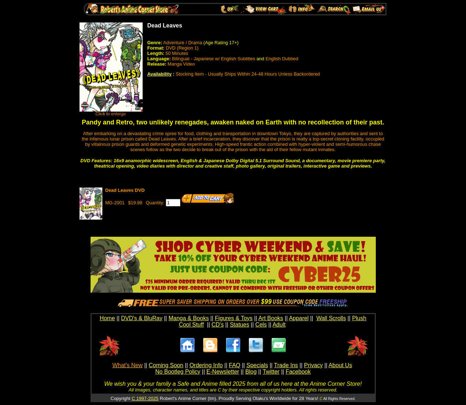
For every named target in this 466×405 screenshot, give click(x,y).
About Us (340, 365)
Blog (251, 372)
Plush (359, 318)
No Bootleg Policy (177, 372)
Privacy (313, 365)
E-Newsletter (222, 372)
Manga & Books (189, 318)
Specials (257, 365)
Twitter (271, 372)
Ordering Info (205, 365)
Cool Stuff (191, 325)
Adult (278, 325)
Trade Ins (286, 365)
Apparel (298, 318)
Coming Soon (166, 365)
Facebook (298, 372)
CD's (217, 325)
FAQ (234, 365)
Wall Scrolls (331, 318)
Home (107, 318)
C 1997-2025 (145, 398)
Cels (261, 325)
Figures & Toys (234, 318)
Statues (239, 325)
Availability (159, 74)
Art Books (270, 318)
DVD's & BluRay (142, 318)
